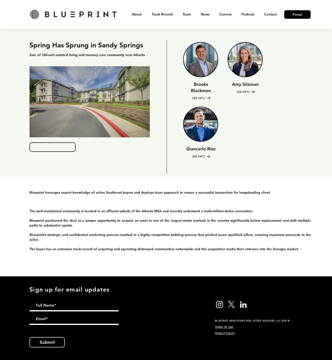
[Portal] (297, 14)
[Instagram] (219, 304)
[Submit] (47, 342)
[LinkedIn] (243, 304)
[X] (231, 304)
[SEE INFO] (199, 98)
